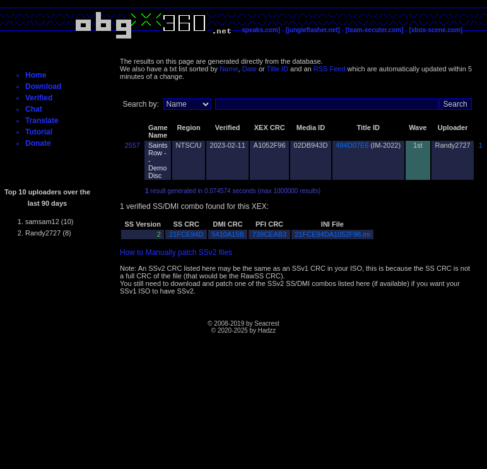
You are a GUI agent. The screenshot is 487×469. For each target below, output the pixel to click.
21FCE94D (186, 234)
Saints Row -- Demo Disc (158, 160)
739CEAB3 (269, 234)
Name (229, 69)
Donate (38, 143)
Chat (33, 109)
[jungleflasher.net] (313, 30)
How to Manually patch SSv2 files (176, 252)
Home (35, 75)
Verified (38, 97)
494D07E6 (352, 145)
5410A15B (227, 234)
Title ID (277, 69)
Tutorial (38, 132)
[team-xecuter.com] (375, 30)
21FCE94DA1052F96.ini (332, 234)
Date (249, 69)
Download (43, 86)
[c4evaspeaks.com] (251, 30)
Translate (42, 120)
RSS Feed (330, 69)
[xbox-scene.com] (435, 30)
